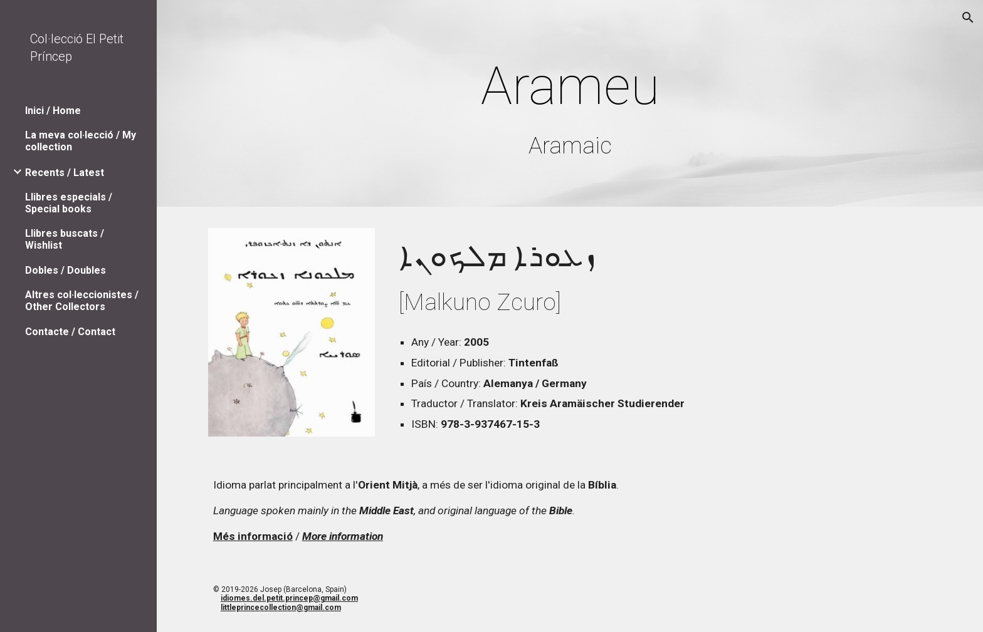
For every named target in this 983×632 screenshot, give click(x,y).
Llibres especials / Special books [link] (68, 203)
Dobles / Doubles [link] (65, 270)
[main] (570, 106)
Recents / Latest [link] (64, 173)
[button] (968, 18)
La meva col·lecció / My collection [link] (80, 141)
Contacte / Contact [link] (70, 332)
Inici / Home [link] (53, 111)
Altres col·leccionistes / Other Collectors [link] (82, 301)
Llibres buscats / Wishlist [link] (64, 239)
